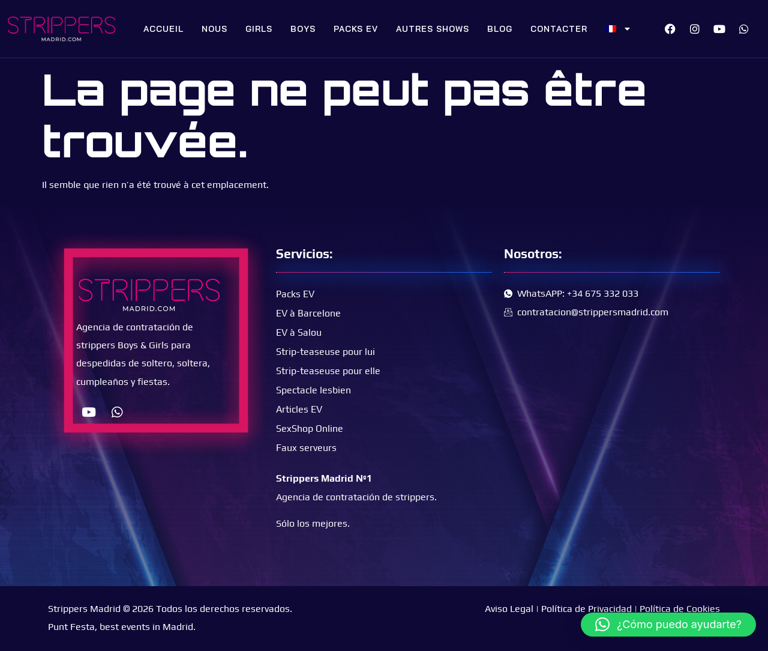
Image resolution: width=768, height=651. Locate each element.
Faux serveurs (306, 447)
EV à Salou (299, 332)
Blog (499, 28)
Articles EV (299, 409)
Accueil (163, 28)
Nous (214, 28)
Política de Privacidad (586, 608)
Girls (258, 28)
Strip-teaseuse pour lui (325, 351)
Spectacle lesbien (313, 390)
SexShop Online (309, 428)
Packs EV (356, 28)
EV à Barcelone (308, 313)
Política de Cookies (680, 608)
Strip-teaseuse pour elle (328, 371)
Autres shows (432, 28)
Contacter (558, 28)
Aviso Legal (509, 608)
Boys (303, 28)
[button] (668, 625)
